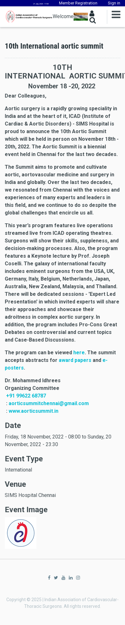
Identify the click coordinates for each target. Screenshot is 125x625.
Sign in (114, 3)
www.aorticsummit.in (33, 411)
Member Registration (78, 3)
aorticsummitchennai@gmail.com (49, 403)
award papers (75, 360)
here (79, 353)
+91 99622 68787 (26, 396)
